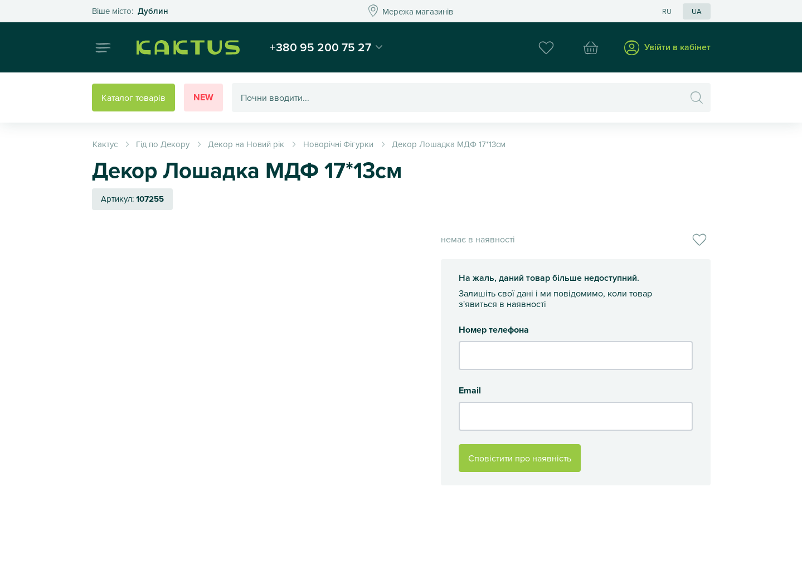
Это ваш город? (130, 11)
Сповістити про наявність (519, 458)
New (203, 97)
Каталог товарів (133, 97)
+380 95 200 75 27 (320, 46)
